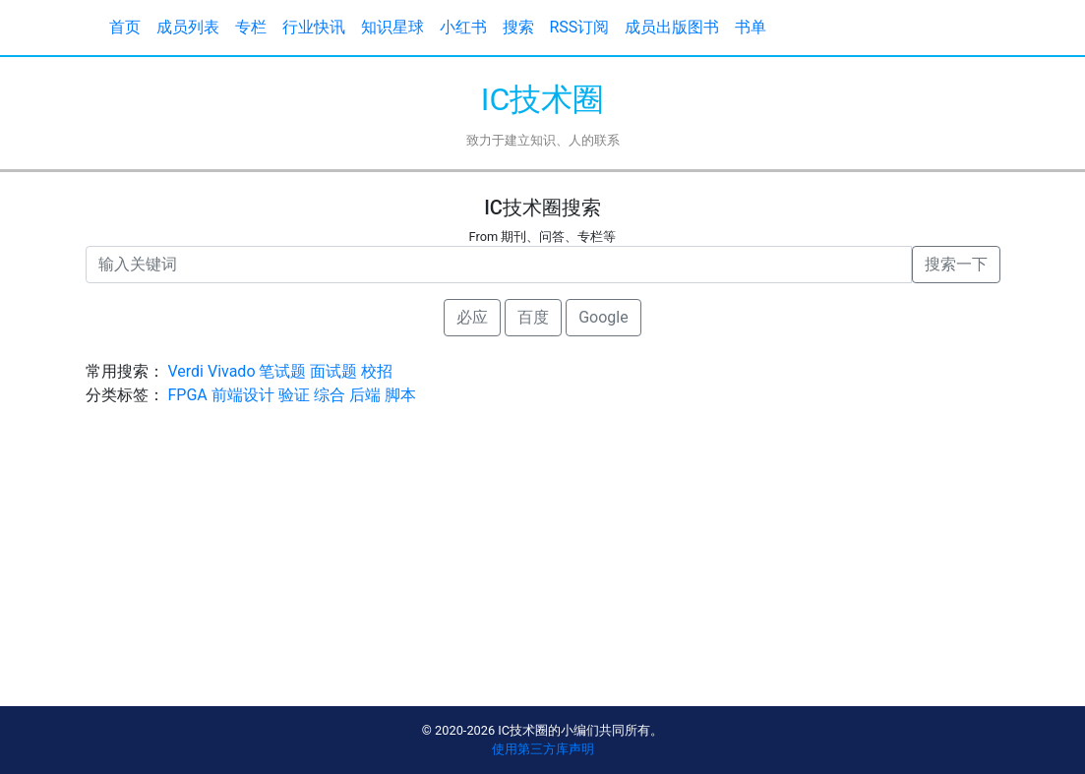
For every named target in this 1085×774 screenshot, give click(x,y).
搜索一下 (956, 264)
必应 (472, 317)
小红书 (463, 27)
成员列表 (187, 27)
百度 (533, 317)
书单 (750, 27)
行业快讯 (313, 27)
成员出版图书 (672, 27)
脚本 (400, 395)
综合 (329, 395)
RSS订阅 (580, 27)
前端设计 (242, 395)
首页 (125, 27)
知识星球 (392, 27)
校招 (376, 371)
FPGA (187, 395)
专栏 (251, 27)
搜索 (518, 27)
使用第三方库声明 (543, 749)
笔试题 (282, 371)
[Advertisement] (543, 568)
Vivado (232, 371)
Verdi (185, 371)
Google (603, 317)
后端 (365, 395)
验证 (294, 395)
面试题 (333, 371)
